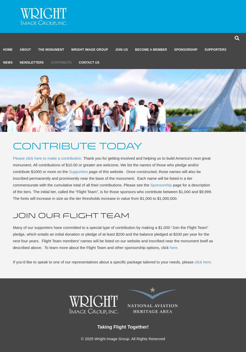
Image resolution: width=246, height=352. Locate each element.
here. (174, 247)
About (25, 49)
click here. (203, 262)
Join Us (121, 49)
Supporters (215, 49)
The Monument (51, 49)
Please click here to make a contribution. (47, 158)
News (8, 62)
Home (8, 49)
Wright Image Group (89, 49)
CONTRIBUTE (61, 62)
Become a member (151, 49)
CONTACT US (89, 62)
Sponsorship (186, 49)
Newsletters (32, 62)
